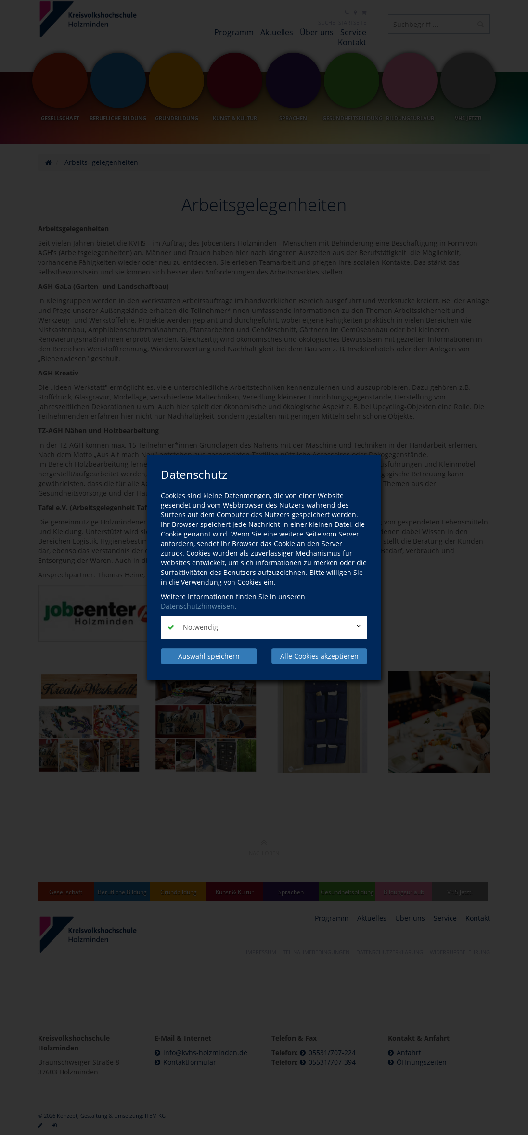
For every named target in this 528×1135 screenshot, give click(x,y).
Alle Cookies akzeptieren (319, 656)
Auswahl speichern (209, 656)
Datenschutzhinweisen (197, 606)
